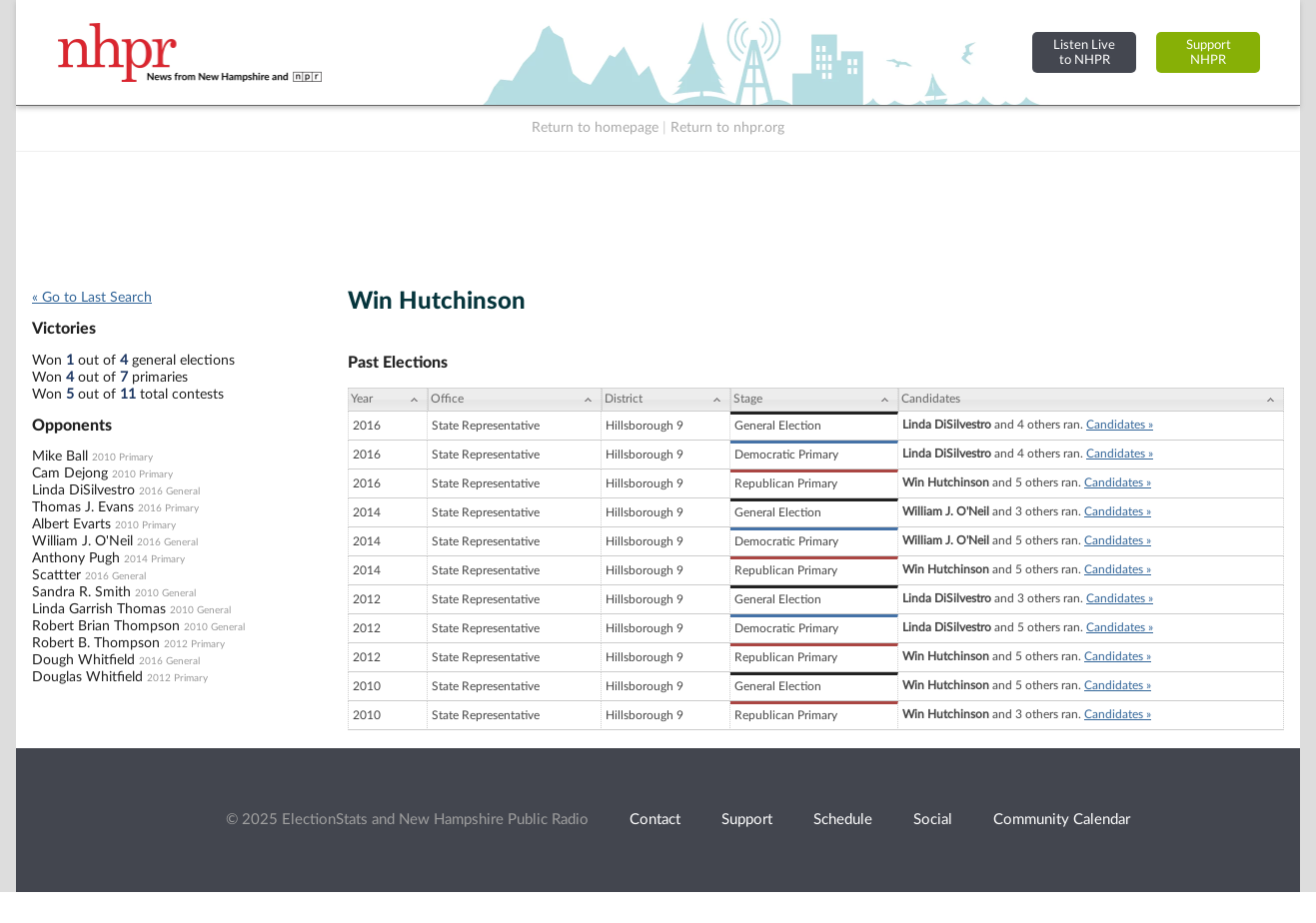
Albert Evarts (71, 524)
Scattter (56, 575)
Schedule (842, 819)
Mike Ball (60, 456)
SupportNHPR (1208, 52)
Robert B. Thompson (96, 643)
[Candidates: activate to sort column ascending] (1091, 400)
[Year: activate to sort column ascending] (388, 400)
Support (746, 819)
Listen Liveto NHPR (1084, 52)
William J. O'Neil (82, 541)
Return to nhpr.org (727, 128)
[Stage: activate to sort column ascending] (814, 400)
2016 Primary (168, 508)
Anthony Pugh (76, 558)
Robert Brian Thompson (106, 626)
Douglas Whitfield (87, 677)
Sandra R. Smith (81, 592)
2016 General (169, 491)
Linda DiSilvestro (83, 490)
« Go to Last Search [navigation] (92, 298)
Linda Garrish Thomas (99, 609)
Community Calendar (1061, 819)
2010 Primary (122, 457)
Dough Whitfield (83, 660)
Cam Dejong (70, 473)
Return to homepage (595, 128)
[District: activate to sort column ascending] (666, 400)
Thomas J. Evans (83, 507)
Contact (655, 819)
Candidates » (1119, 425)
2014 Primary (154, 559)
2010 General (165, 593)
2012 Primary (194, 644)
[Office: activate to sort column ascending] (515, 400)
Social (932, 819)
